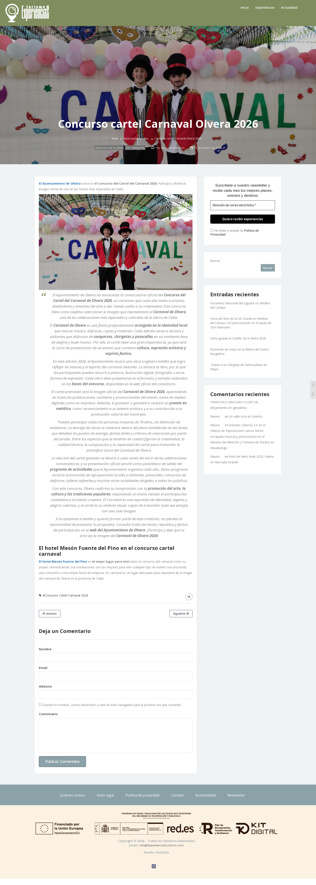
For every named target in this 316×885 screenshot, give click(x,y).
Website (45, 686)
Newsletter (236, 795)
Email (43, 667)
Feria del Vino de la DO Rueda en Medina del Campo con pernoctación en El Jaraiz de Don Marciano (240, 322)
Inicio (245, 7)
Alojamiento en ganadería (228, 408)
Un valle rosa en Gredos (245, 416)
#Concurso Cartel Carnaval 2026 (65, 595)
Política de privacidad (142, 795)
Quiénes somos (72, 795)
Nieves (215, 416)
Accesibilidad (205, 795)
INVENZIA (162, 852)
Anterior (49, 613)
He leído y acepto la (234, 232)
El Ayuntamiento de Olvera (60, 183)
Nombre (45, 649)
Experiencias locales (135, 139)
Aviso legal (105, 795)
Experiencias (264, 7)
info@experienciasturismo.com (161, 845)
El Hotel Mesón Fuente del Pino (63, 561)
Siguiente (181, 613)
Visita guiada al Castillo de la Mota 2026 (238, 338)
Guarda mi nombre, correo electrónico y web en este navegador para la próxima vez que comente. (112, 705)
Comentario (48, 714)
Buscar (215, 261)
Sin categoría (135, 148)
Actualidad (289, 7)
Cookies (177, 795)
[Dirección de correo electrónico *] (242, 205)
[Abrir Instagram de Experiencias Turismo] (154, 867)
